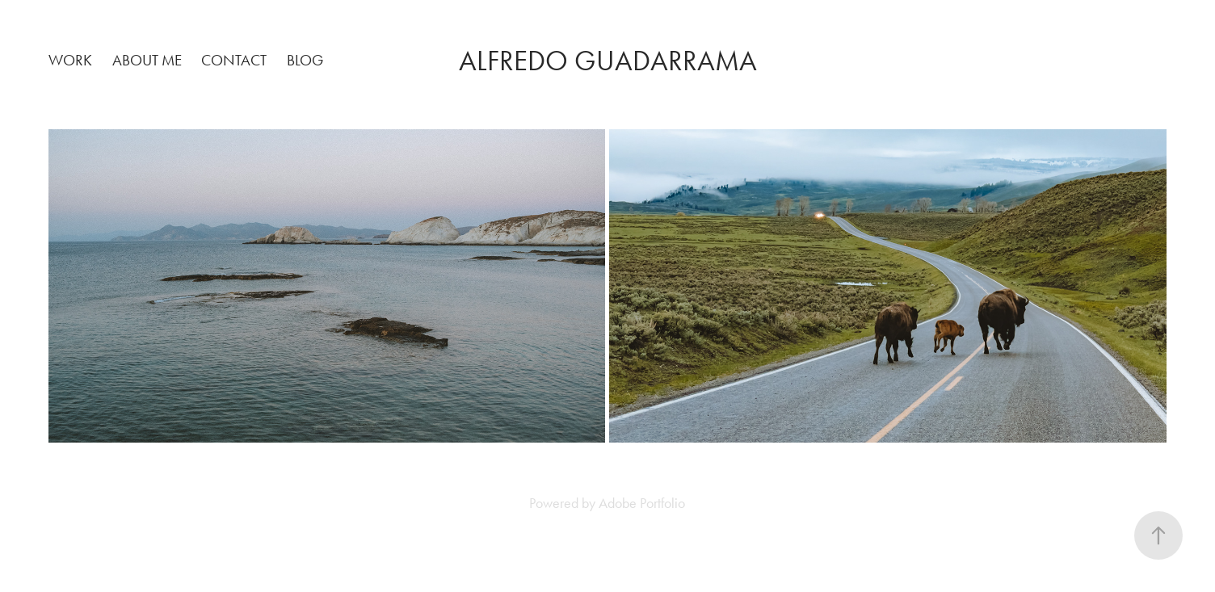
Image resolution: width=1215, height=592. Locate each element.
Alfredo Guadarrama (608, 61)
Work (70, 60)
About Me (147, 60)
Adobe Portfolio (642, 503)
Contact (234, 60)
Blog (305, 60)
